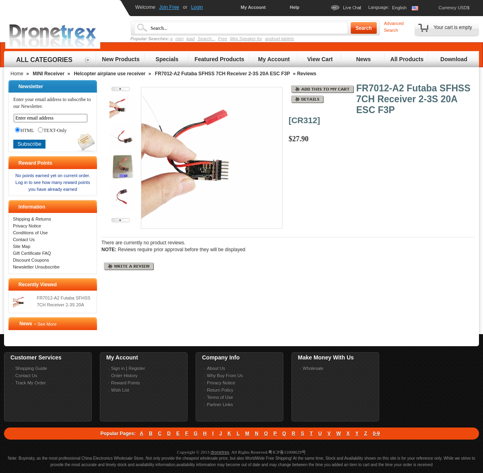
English (399, 7)
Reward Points (125, 382)
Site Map (21, 246)
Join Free (169, 7)
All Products (406, 59)
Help (294, 7)
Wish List (120, 390)
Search (363, 28)
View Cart (320, 59)
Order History (124, 375)
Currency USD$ (453, 7)
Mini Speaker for (246, 38)
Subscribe (29, 144)
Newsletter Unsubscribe (36, 266)
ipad (190, 38)
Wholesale (313, 368)
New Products (120, 59)
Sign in (118, 368)
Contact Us (24, 239)
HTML (24, 130)
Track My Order (30, 382)
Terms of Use (220, 397)
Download (453, 59)
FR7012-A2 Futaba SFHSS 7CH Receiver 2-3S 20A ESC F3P (222, 73)
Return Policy (220, 390)
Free (222, 38)
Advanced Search (394, 27)
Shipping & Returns (32, 219)
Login (197, 7)
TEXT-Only (52, 130)
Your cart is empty (452, 27)
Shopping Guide (31, 368)
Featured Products (219, 59)
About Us (216, 368)
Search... (206, 38)
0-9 (376, 433)
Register (136, 368)
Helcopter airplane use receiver (109, 73)
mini (179, 38)
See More (47, 324)
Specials (167, 59)
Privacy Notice (27, 225)
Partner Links (220, 404)
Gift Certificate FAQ (32, 253)
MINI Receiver (48, 73)
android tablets (279, 38)
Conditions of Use (30, 232)
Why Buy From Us (225, 375)
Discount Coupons (31, 260)
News (363, 59)
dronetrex (220, 452)
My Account (253, 7)
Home (16, 73)
